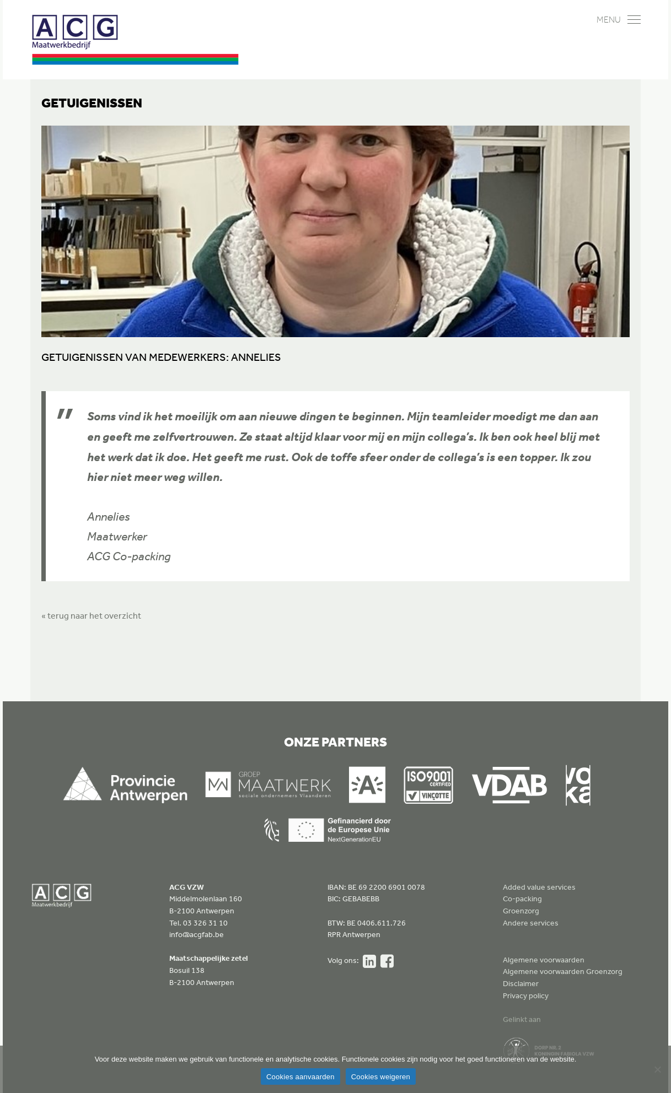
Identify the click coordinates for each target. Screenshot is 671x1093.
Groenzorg (521, 911)
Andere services (531, 923)
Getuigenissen (91, 102)
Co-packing (522, 898)
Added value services (539, 887)
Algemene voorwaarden (543, 960)
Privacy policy (526, 995)
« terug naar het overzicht (91, 615)
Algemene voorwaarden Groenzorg (562, 971)
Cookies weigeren (380, 1077)
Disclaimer (521, 983)
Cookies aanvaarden (300, 1077)
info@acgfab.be (196, 934)
